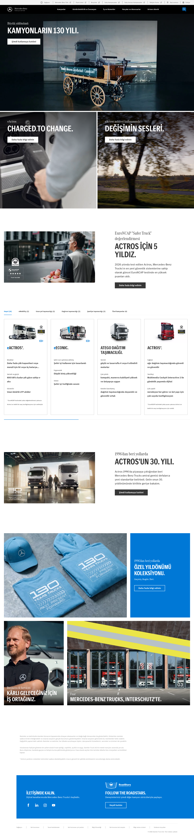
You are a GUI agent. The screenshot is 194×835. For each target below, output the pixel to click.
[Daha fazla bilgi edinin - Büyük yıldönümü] (97, 68)
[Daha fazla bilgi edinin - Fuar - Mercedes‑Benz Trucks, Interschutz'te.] (128, 663)
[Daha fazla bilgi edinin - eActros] (48, 160)
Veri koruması (35, 827)
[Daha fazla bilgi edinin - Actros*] (165, 367)
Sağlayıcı (19, 827)
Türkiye (186, 2)
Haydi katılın (115, 805)
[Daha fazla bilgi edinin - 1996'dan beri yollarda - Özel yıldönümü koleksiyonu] (160, 575)
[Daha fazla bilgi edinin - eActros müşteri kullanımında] (145, 160)
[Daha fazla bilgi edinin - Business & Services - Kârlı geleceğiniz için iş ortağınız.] (34, 663)
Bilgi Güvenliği (96, 827)
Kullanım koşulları (160, 827)
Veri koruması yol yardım (76, 827)
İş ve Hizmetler (109, 9)
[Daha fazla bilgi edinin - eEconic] (72, 367)
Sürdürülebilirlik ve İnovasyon (84, 9)
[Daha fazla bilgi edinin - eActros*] (25, 367)
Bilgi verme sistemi (139, 827)
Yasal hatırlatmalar (54, 827)
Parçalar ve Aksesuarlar (131, 9)
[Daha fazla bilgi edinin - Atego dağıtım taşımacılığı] (119, 367)
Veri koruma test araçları (117, 827)
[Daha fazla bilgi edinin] (65, 575)
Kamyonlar (61, 9)
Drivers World (153, 9)
